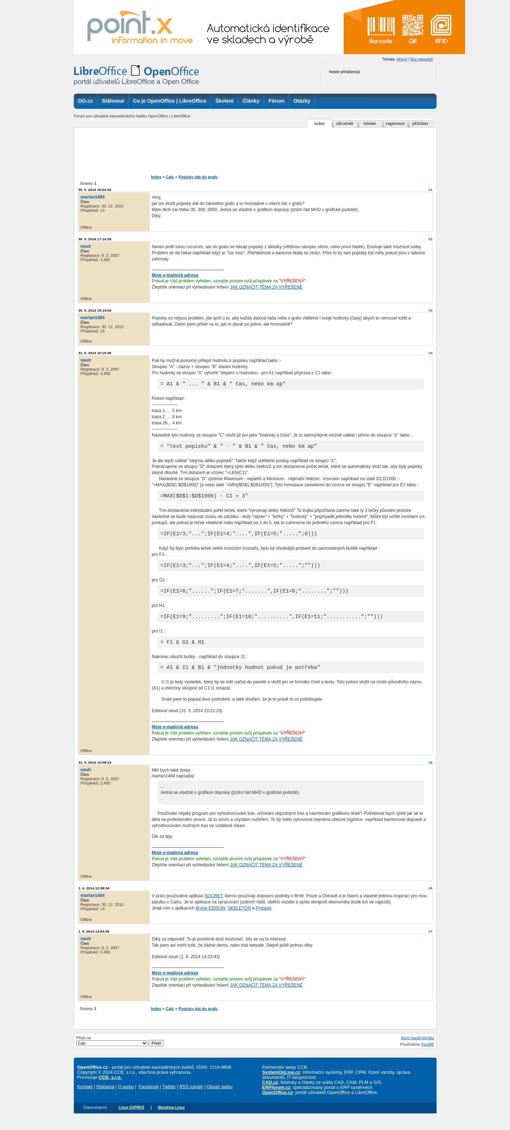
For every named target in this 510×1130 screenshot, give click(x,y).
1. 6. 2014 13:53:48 (93, 944)
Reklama (105, 1099)
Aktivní (401, 59)
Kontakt (85, 1099)
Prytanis (263, 921)
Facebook (149, 1099)
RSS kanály (191, 1099)
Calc (170, 177)
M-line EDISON (210, 921)
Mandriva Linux (171, 1120)
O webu (126, 1099)
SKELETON (239, 921)
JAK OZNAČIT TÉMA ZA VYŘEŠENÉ (266, 287)
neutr (86, 246)
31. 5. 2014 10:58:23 (95, 775)
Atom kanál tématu (417, 1051)
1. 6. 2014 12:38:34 (93, 901)
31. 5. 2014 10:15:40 (95, 353)
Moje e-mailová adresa (175, 275)
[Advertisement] (267, 151)
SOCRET (213, 908)
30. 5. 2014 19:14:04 (95, 310)
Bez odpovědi (421, 59)
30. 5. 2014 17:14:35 (95, 239)
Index (156, 177)
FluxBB (427, 1057)
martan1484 (93, 197)
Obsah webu (220, 1099)
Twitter (169, 1099)
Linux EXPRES (131, 1120)
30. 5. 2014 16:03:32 (95, 190)
